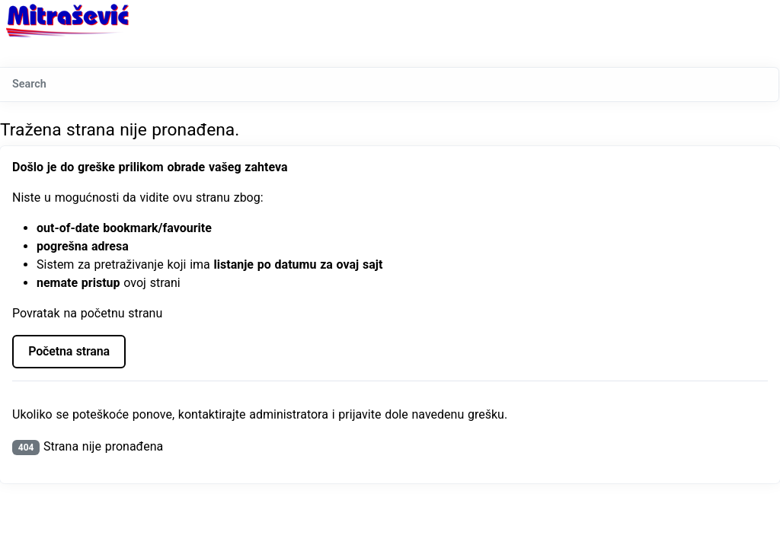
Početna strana (69, 351)
